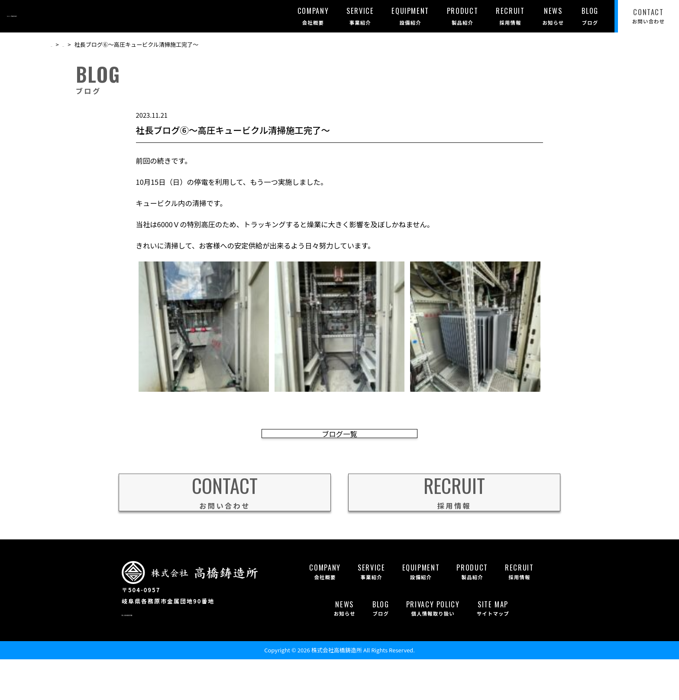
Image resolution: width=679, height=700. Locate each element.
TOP (56, 44)
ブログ (80, 44)
